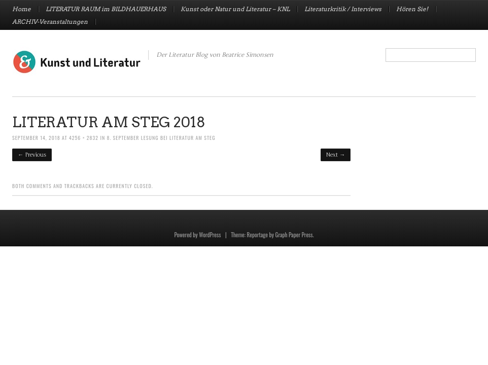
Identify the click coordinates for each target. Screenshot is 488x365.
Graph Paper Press (293, 235)
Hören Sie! (412, 9)
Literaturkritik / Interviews (342, 9)
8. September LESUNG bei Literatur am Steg (161, 137)
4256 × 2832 (83, 137)
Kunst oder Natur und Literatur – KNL (235, 9)
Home (21, 9)
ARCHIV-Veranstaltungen (50, 22)
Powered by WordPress (197, 235)
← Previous (32, 155)
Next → (335, 155)
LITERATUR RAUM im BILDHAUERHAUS (106, 9)
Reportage (257, 235)
